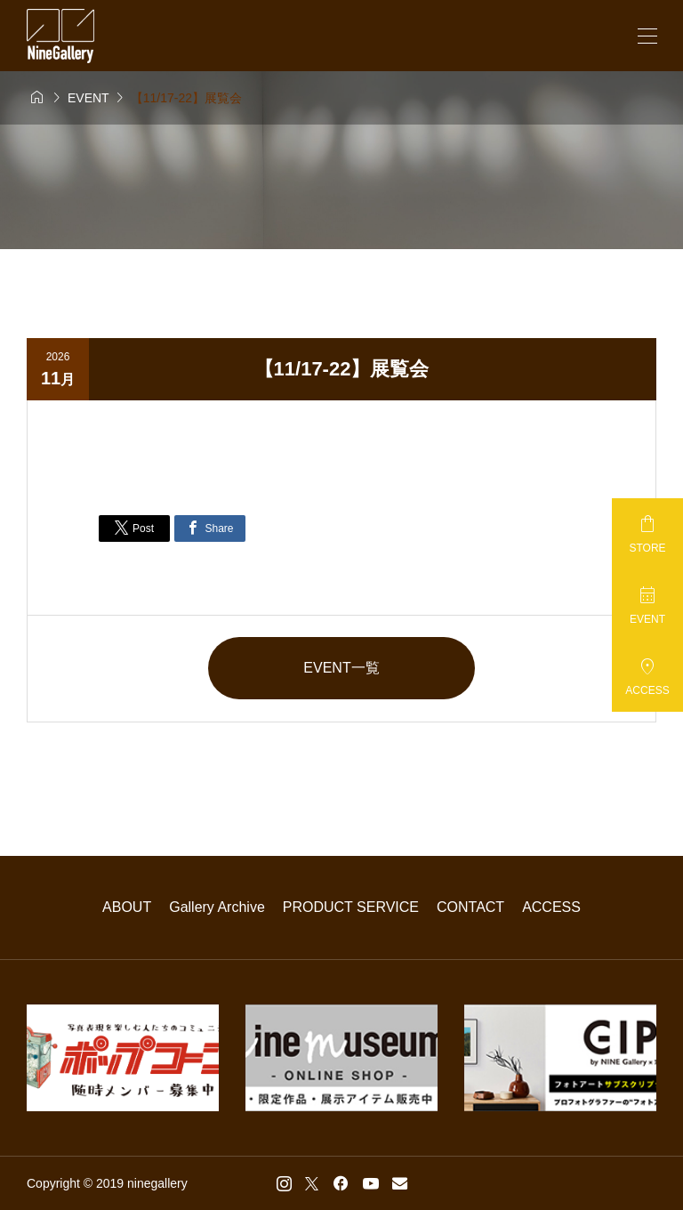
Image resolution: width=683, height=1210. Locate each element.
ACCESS (551, 907)
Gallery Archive (217, 907)
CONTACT (470, 907)
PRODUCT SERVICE (351, 907)
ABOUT (126, 907)
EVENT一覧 (341, 667)
